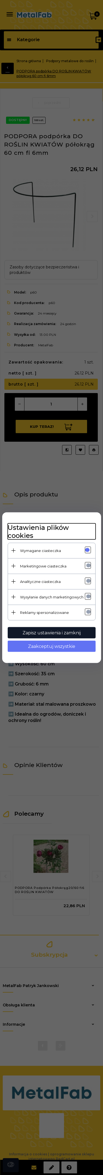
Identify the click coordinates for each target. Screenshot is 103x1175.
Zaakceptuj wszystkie (51, 646)
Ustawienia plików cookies (38, 531)
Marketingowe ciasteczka (43, 566)
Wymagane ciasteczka (40, 550)
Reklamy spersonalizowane (44, 612)
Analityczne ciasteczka (40, 581)
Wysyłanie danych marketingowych (51, 597)
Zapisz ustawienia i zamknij (52, 632)
